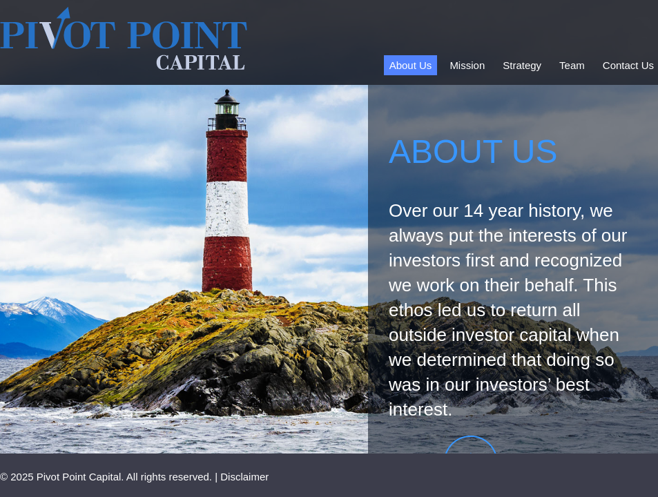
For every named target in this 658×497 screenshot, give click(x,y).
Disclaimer (244, 477)
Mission (467, 65)
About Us (410, 65)
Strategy (522, 65)
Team (572, 65)
